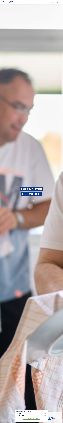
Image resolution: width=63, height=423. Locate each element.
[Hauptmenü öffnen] (60, 2)
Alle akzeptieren (36, 418)
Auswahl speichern (27, 418)
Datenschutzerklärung (28, 411)
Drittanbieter (21, 415)
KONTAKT (31, 200)
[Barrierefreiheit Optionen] (57, 2)
